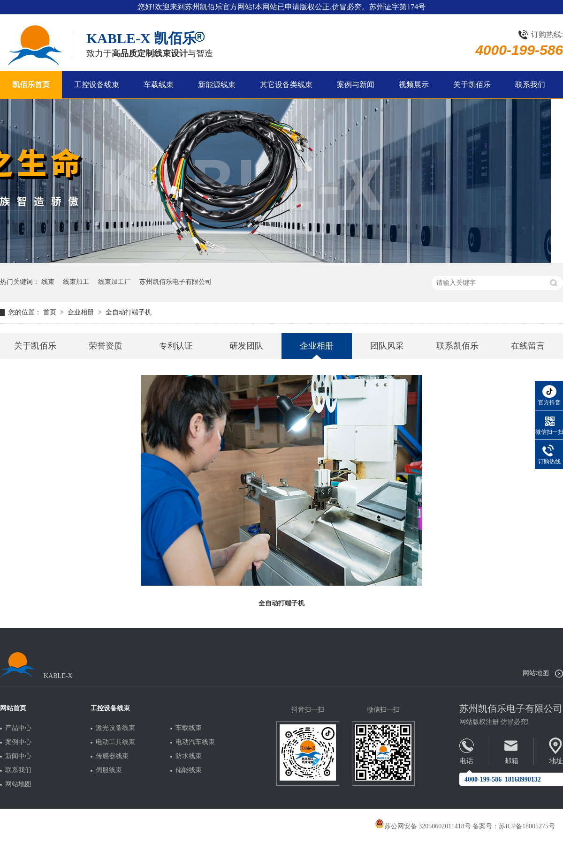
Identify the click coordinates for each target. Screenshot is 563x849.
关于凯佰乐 (472, 85)
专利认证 (176, 345)
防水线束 (188, 756)
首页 (50, 312)
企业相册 (82, 312)
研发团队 (246, 345)
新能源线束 (217, 85)
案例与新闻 (355, 85)
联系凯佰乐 (457, 345)
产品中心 (18, 728)
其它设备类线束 (286, 85)
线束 (47, 281)
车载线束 (159, 85)
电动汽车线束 (195, 742)
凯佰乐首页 (31, 85)
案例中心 (18, 742)
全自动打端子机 (129, 312)
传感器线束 (112, 756)
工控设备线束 (96, 85)
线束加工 (76, 281)
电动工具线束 (115, 742)
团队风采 (387, 345)
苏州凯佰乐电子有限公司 (175, 281)
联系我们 (530, 85)
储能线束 (188, 770)
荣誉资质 (105, 345)
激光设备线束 (115, 728)
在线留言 (528, 345)
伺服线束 (109, 770)
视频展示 (414, 85)
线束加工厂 (114, 281)
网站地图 (536, 673)
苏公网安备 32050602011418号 (423, 826)
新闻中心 (18, 756)
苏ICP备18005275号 (527, 826)
